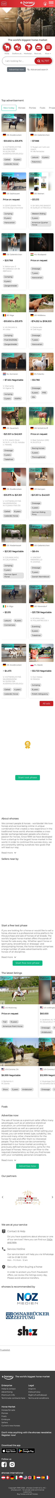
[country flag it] (16, 1477)
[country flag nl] (38, 1477)
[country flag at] (3, 1477)
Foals (3, 1416)
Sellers (4, 1422)
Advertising (6, 1392)
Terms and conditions (38, 1398)
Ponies (4, 1413)
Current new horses (10, 1425)
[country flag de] (12, 1477)
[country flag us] (25, 1477)
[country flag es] (43, 1477)
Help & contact (8, 1389)
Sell (4, 3)
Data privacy (34, 1392)
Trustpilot (5, 1350)
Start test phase (27, 777)
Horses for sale (8, 1410)
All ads (46, 703)
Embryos (5, 1419)
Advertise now (16, 69)
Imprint (32, 1389)
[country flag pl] (21, 1477)
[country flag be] (34, 1477)
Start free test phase (27, 963)
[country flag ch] (8, 1477)
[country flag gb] (30, 1477)
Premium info (8, 1395)
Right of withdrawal (37, 1395)
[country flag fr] (47, 1477)
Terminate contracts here (13, 1398)
